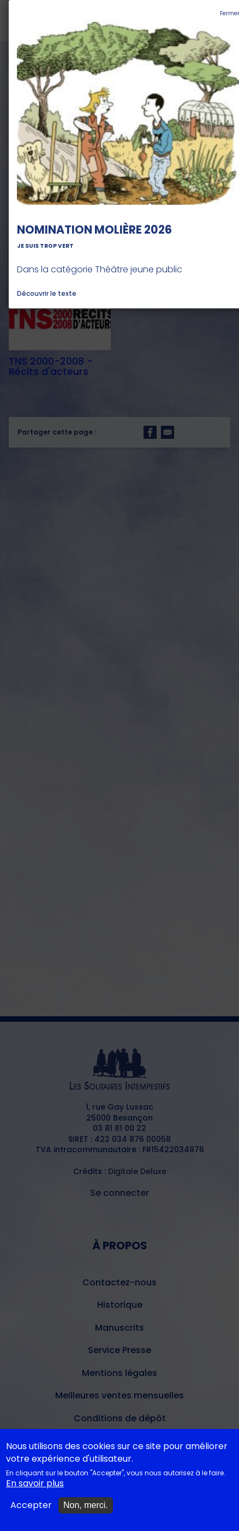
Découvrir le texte (46, 293)
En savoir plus (35, 1490)
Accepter (31, 1512)
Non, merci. (85, 1512)
